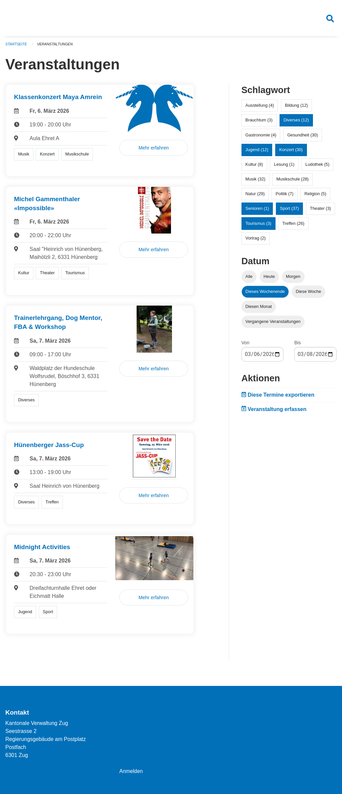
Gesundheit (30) (302, 137)
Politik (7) (284, 196)
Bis (297, 345)
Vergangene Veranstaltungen (273, 324)
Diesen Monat (258, 309)
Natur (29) (255, 196)
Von (245, 345)
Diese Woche (308, 294)
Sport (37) (289, 211)
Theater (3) (320, 211)
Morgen (293, 278)
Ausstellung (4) (259, 107)
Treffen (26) (293, 225)
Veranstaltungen (56, 47)
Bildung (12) (296, 107)
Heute (269, 278)
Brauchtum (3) (259, 122)
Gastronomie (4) (260, 137)
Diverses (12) (296, 122)
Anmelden (131, 771)
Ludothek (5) (317, 166)
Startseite (16, 47)
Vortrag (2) (255, 240)
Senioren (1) (257, 211)
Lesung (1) (284, 166)
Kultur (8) (254, 166)
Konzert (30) (291, 151)
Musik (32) (255, 181)
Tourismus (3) (258, 225)
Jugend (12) (256, 151)
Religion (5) (315, 196)
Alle (248, 278)
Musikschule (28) (292, 181)
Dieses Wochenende (265, 294)
